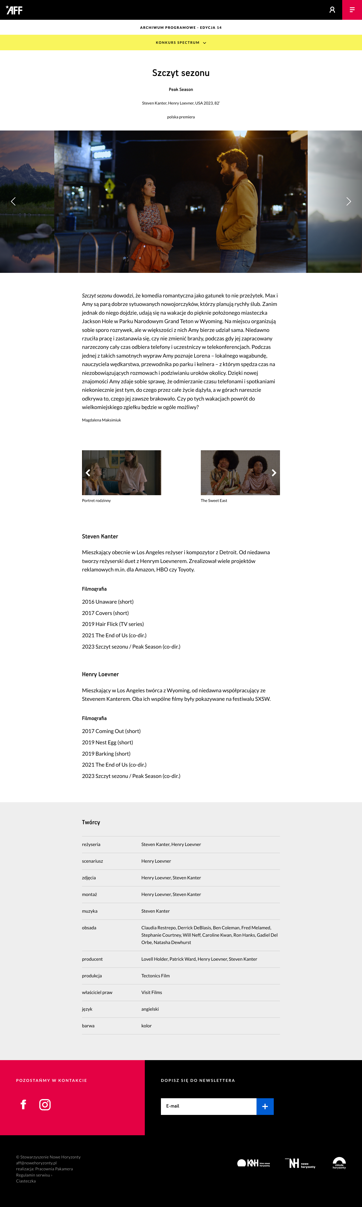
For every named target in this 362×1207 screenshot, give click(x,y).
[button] (348, 201)
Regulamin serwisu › (34, 1175)
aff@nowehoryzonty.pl (36, 1163)
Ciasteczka (26, 1181)
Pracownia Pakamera (54, 1169)
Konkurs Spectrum (178, 42)
